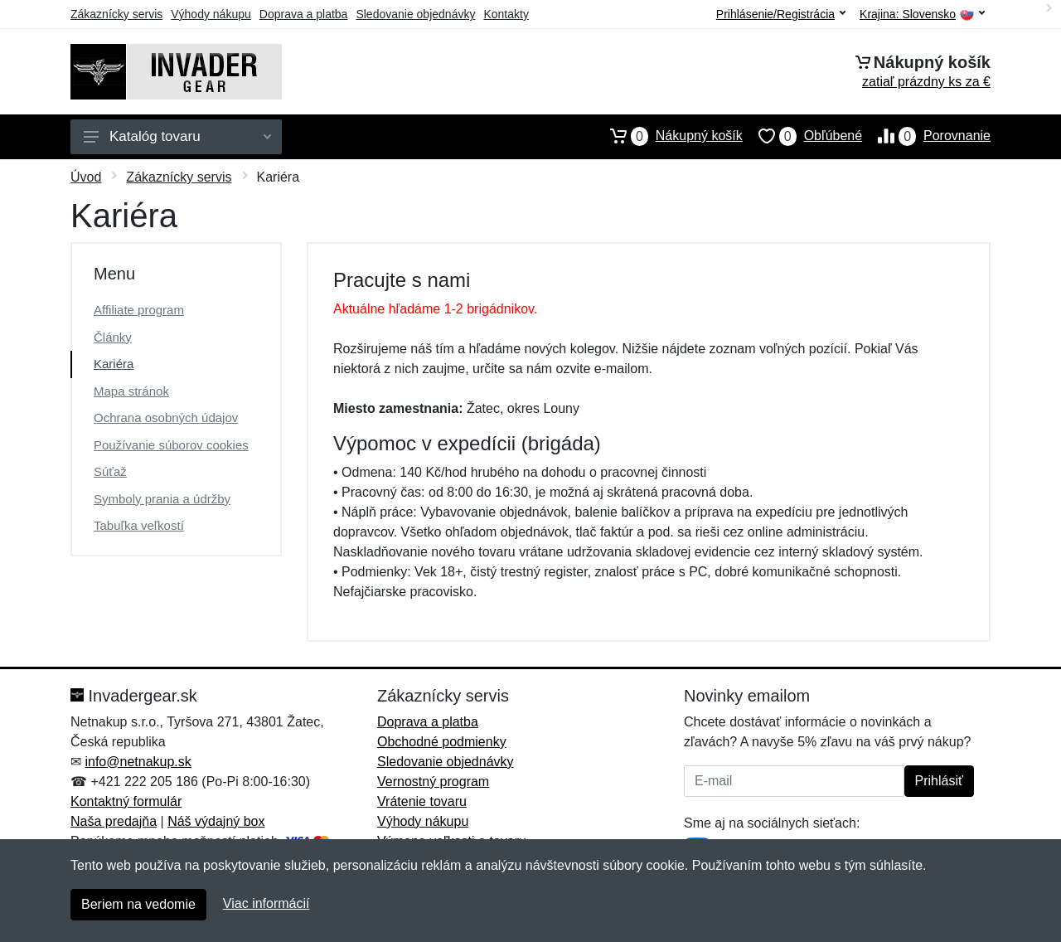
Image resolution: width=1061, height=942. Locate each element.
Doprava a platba (303, 14)
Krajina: (922, 14)
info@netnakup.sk (138, 762)
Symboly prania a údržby (162, 499)
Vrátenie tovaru (422, 801)
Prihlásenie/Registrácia (780, 14)
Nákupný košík (668, 136)
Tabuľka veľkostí (139, 525)
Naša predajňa (113, 821)
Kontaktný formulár (126, 801)
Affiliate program (139, 310)
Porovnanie (926, 136)
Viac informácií (266, 903)
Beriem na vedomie (138, 904)
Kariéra (113, 364)
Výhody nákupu (211, 14)
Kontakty (505, 14)
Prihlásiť (939, 781)
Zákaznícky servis (116, 14)
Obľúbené (802, 136)
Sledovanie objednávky (415, 14)
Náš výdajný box (215, 821)
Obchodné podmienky (441, 742)
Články (113, 337)
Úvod (85, 177)
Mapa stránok (131, 391)
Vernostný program (433, 781)
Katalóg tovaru (177, 136)
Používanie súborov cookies (171, 445)
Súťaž (110, 471)
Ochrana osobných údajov (166, 417)
